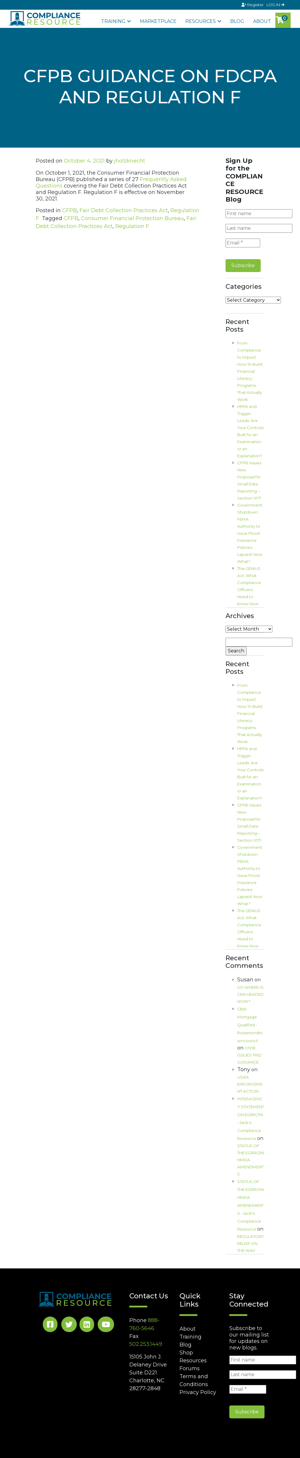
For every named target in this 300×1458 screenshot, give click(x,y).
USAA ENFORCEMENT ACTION (249, 1084)
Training (113, 21)
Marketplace (158, 21)
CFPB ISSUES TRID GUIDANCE (249, 1055)
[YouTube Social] (106, 1325)
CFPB (69, 210)
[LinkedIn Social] (86, 1325)
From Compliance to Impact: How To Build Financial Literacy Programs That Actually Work (249, 371)
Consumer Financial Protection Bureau (132, 218)
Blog (237, 21)
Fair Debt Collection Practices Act (123, 210)
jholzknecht (129, 161)
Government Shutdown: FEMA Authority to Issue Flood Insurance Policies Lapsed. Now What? (249, 533)
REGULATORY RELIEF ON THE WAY (250, 1243)
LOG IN (275, 4)
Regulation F (132, 226)
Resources (200, 21)
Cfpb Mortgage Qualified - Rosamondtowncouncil (250, 1025)
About (262, 21)
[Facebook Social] (50, 1325)
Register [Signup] (253, 4)
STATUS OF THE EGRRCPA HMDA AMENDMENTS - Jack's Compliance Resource (250, 1205)
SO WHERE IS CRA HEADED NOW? (250, 994)
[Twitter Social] (69, 1325)
